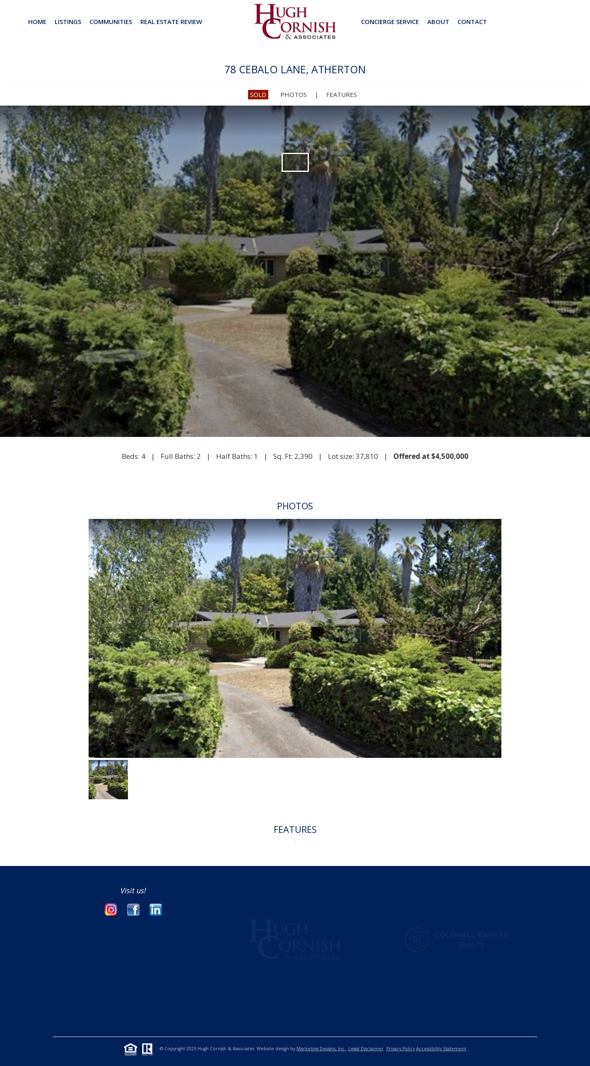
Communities (110, 21)
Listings (68, 21)
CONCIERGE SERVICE (390, 21)
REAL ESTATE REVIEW (171, 21)
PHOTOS (293, 94)
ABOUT (438, 21)
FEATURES (341, 94)
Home (37, 21)
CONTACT (472, 21)
